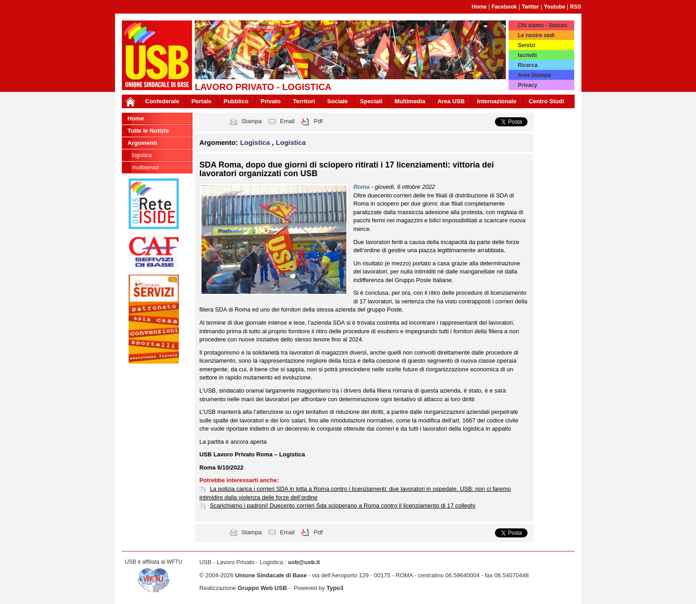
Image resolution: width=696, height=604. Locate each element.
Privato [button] (271, 101)
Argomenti (142, 142)
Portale (201, 101)
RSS (575, 7)
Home (478, 7)
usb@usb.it (304, 562)
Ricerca (527, 65)
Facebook (504, 7)
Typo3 (334, 588)
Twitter (530, 7)
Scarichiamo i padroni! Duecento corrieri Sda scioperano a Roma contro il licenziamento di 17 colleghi (342, 505)
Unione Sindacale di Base (271, 575)
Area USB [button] (451, 101)
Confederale (162, 101)
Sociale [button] (337, 101)
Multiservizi (145, 167)
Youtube (554, 7)
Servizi (526, 45)
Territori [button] (304, 101)
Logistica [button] (256, 142)
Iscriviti (527, 55)
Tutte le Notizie (148, 130)
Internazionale (496, 101)
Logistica (142, 155)
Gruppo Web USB (262, 588)
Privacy (527, 85)
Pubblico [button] (236, 101)
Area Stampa (534, 75)
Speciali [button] (371, 101)
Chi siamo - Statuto (542, 25)
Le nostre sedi (536, 35)
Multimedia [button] (409, 101)
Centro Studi (546, 101)
